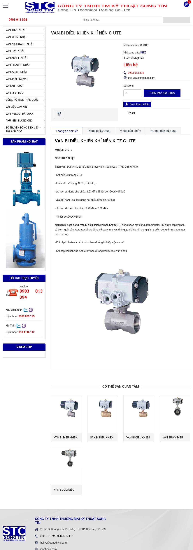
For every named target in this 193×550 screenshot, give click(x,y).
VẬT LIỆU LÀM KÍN (16, 106)
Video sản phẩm (130, 131)
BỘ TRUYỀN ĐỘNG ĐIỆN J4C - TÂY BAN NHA (23, 129)
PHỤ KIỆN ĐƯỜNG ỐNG (19, 120)
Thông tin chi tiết (67, 131)
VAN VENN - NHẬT (16, 37)
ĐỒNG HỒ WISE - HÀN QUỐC (22, 99)
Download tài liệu (139, 104)
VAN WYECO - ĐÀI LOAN (20, 113)
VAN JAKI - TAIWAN (17, 78)
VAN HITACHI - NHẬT (18, 64)
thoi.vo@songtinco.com (141, 77)
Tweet (131, 112)
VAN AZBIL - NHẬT (16, 71)
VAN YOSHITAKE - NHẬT (20, 44)
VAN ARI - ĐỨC (14, 85)
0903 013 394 (18, 19)
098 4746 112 (65, 536)
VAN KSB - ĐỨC (14, 92)
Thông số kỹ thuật (98, 131)
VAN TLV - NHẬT (15, 50)
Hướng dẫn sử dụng (163, 131)
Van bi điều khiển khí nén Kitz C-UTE (100, 224)
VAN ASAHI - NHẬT (17, 57)
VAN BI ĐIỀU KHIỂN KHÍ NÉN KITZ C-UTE (95, 140)
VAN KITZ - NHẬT (16, 30)
